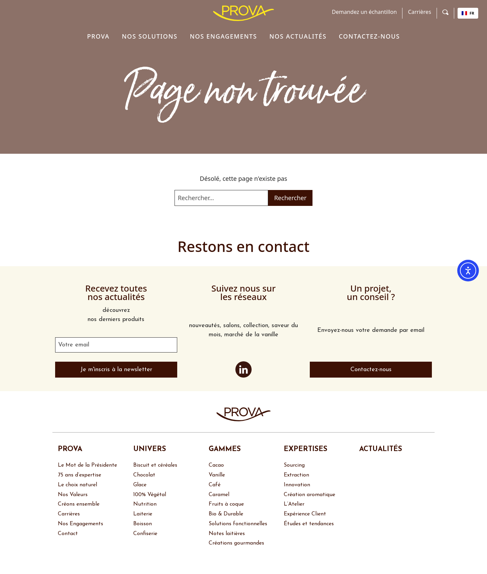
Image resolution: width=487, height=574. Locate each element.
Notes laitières (227, 533)
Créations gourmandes (236, 543)
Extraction (296, 475)
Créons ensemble (78, 504)
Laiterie (142, 514)
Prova (98, 36)
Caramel (219, 494)
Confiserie (145, 533)
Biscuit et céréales (155, 465)
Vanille (217, 475)
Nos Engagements (80, 524)
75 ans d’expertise (79, 475)
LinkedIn (243, 369)
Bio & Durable (226, 514)
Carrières (419, 12)
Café (215, 485)
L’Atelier (294, 504)
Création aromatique (309, 494)
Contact (68, 533)
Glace (139, 485)
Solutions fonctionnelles (238, 524)
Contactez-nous (369, 36)
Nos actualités (297, 36)
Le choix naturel (77, 485)
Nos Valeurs (73, 494)
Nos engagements (223, 36)
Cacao (216, 465)
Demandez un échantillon (364, 12)
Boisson (142, 524)
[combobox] (468, 13)
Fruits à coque (226, 504)
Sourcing (294, 465)
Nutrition (145, 504)
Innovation (297, 485)
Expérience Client (305, 514)
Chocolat (144, 475)
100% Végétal (149, 494)
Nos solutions (150, 36)
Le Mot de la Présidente (87, 465)
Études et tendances (309, 524)
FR (468, 13)
